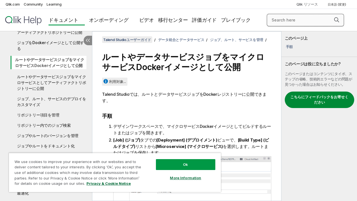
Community (33, 4)
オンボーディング (109, 20)
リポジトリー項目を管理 (38, 115)
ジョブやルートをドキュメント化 (45, 145)
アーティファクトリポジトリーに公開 (49, 32)
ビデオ (146, 20)
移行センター (173, 20)
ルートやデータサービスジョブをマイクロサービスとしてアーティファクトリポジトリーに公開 (51, 82)
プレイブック (236, 20)
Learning (54, 4)
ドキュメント (63, 20)
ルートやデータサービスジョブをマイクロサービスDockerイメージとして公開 (49, 62)
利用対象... (117, 81)
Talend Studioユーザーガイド (127, 39)
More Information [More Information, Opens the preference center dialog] (181, 173)
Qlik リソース (307, 4)
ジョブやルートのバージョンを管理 (47, 135)
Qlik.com (13, 4)
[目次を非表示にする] (88, 40)
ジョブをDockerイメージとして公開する (50, 45)
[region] (112, 170)
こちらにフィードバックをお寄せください (319, 100)
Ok (181, 160)
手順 (289, 46)
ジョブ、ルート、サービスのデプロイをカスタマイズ (51, 101)
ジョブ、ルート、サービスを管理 (236, 39)
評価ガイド (204, 20)
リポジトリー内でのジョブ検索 (44, 125)
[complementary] (319, 116)
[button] (336, 20)
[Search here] (305, 20)
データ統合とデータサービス (181, 39)
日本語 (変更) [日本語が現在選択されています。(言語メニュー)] (337, 4)
